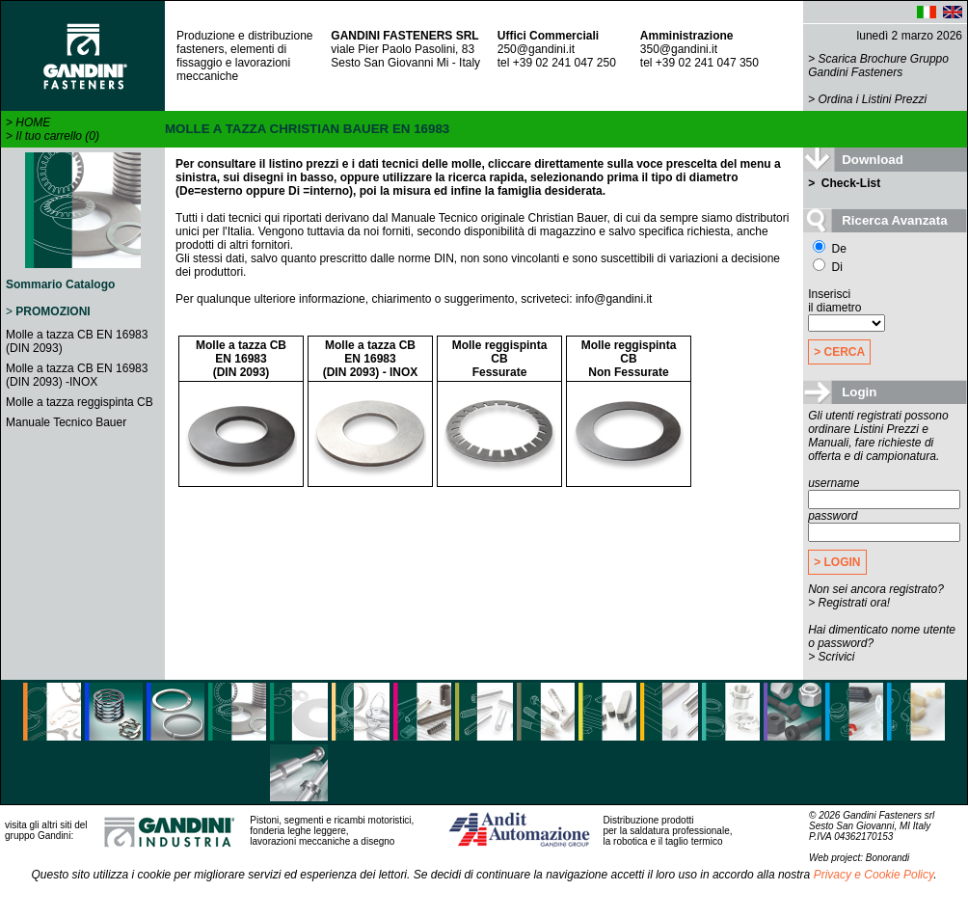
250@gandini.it (536, 49)
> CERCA (839, 352)
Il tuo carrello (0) (57, 136)
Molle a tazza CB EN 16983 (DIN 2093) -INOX (77, 375)
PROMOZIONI (52, 311)
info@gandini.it (614, 299)
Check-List (850, 183)
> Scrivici (831, 656)
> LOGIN (837, 562)
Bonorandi (888, 857)
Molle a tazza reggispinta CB (79, 402)
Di (828, 267)
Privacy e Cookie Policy (874, 874)
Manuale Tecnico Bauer (66, 422)
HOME (32, 122)
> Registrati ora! (849, 602)
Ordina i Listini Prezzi (873, 99)
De (830, 249)
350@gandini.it (678, 49)
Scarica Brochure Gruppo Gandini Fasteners (878, 65)
